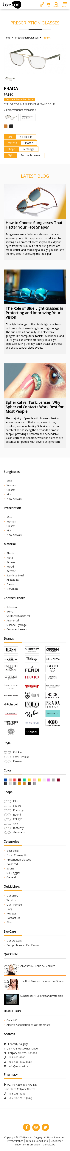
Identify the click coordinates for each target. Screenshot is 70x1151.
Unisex (9, 490)
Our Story (11, 895)
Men (8, 481)
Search (56, 4)
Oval (15, 823)
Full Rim (18, 752)
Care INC (10, 1020)
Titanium (10, 562)
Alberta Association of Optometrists (27, 1025)
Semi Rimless (21, 757)
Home (7, 37)
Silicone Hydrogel (15, 625)
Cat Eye (17, 819)
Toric (8, 611)
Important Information (27, 1144)
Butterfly (18, 828)
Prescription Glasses (27, 37)
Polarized (11, 864)
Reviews (10, 913)
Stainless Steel (14, 575)
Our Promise (13, 904)
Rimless (17, 761)
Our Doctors (13, 940)
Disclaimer (57, 1140)
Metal (8, 557)
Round (17, 814)
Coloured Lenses (15, 629)
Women (10, 485)
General (10, 877)
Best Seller (11, 850)
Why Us (10, 900)
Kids (8, 494)
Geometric (19, 832)
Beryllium (11, 589)
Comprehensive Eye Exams (21, 945)
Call (42, 4)
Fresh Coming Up (15, 855)
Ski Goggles (12, 873)
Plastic (9, 553)
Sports (9, 868)
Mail (49, 4)
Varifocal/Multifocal (17, 616)
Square (17, 805)
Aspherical (11, 620)
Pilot (15, 801)
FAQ (8, 909)
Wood (9, 566)
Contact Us (12, 918)
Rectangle (19, 810)
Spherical (10, 607)
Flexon (9, 584)
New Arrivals (13, 498)
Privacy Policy (15, 1140)
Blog (8, 922)
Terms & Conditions (37, 1140)
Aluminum (11, 580)
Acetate (10, 571)
